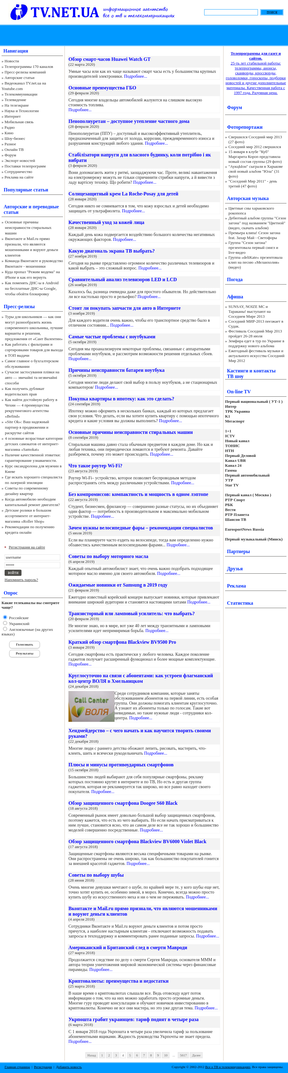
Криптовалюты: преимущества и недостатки (118, 981)
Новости (12, 61)
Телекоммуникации (21, 94)
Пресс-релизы (19, 306)
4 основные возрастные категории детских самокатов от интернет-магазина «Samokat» (34, 444)
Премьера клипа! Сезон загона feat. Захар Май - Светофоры (254, 235)
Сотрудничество (18, 171)
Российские (18, 617)
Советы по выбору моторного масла (108, 556)
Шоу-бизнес (15, 138)
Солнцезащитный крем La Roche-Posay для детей (123, 193)
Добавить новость (69, 1067)
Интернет (13, 116)
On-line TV (239, 391)
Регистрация (43, 1067)
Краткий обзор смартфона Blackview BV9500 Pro (122, 642)
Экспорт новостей (20, 160)
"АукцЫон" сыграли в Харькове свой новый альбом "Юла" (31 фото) (255, 171)
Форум (10, 155)
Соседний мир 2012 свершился (254, 146)
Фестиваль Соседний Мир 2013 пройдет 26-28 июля (255, 333)
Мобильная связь (19, 122)
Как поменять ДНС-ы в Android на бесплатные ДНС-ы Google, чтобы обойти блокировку (32, 288)
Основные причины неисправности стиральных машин (28, 227)
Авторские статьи (19, 77)
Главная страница (17, 1067)
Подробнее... (135, 76)
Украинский (18, 623)
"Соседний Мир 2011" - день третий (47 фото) (252, 183)
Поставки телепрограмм (25, 166)
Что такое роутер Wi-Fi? (95, 465)
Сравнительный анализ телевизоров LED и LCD (122, 279)
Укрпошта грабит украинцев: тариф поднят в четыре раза (133, 1019)
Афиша (235, 296)
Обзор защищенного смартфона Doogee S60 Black (122, 803)
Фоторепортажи (245, 127)
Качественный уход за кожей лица (106, 222)
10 (165, 1055)
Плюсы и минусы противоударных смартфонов (120, 764)
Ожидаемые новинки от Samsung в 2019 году (118, 585)
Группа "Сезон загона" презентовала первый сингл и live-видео (253, 247)
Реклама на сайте (19, 177)
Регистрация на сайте (27, 547)
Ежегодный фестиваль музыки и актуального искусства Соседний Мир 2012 (256, 355)
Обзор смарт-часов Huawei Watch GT (109, 59)
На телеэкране (17, 105)
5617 (183, 1055)
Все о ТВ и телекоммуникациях (227, 1067)
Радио (10, 127)
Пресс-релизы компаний (25, 72)
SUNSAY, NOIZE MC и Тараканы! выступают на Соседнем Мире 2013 (249, 311)
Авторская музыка (248, 198)
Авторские (15, 206)
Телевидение (15, 99)
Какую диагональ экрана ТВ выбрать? (111, 251)
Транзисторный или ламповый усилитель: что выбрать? (131, 613)
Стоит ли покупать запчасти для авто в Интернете (124, 308)
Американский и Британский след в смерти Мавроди (127, 947)
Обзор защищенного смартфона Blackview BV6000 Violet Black (137, 841)
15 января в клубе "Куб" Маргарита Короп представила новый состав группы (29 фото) (255, 156)
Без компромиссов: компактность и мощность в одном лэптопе (138, 494)
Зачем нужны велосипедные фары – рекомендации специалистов (140, 527)
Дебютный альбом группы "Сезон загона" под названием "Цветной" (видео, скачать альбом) (257, 223)
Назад (92, 1055)
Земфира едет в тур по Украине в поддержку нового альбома (256, 343)
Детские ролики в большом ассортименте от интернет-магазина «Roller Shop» (28, 516)
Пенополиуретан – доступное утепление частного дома (128, 121)
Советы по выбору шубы (96, 875)
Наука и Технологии (22, 110)
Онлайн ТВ (14, 149)
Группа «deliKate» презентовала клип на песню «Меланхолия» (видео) (255, 262)
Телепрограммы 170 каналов (29, 66)
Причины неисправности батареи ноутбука (116, 370)
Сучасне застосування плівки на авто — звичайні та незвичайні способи (32, 377)
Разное (10, 144)
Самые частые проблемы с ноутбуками (111, 336)
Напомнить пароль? (21, 579)
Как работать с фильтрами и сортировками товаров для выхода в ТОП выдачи (34, 350)
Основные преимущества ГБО (102, 87)
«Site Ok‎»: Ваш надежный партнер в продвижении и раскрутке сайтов (27, 427)
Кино (9, 133)
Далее (196, 1055)
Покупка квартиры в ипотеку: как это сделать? (121, 398)
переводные (46, 206)
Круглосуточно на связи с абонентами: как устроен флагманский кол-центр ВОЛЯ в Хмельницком (140, 678)
